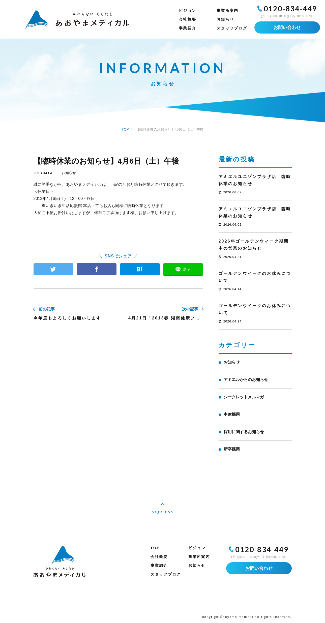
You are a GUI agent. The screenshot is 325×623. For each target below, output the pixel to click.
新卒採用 (232, 449)
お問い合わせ (287, 27)
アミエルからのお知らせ (246, 379)
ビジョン (187, 10)
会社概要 (187, 19)
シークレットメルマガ (244, 397)
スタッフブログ (232, 28)
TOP (155, 548)
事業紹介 (187, 28)
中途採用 (232, 414)
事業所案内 (227, 10)
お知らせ (225, 19)
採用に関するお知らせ (244, 432)
